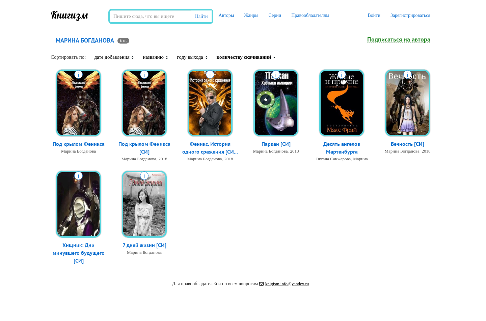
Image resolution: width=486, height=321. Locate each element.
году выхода (192, 57)
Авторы (226, 15)
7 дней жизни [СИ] (144, 245)
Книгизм (69, 15)
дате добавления (114, 57)
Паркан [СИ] (276, 143)
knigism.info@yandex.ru (284, 283)
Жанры (251, 15)
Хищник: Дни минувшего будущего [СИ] (79, 253)
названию (155, 57)
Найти (201, 16)
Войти (374, 15)
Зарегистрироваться (410, 15)
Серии (274, 15)
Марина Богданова (78, 151)
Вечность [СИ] (407, 143)
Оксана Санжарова (333, 158)
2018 (163, 158)
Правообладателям (310, 15)
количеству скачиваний (246, 57)
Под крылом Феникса (79, 143)
